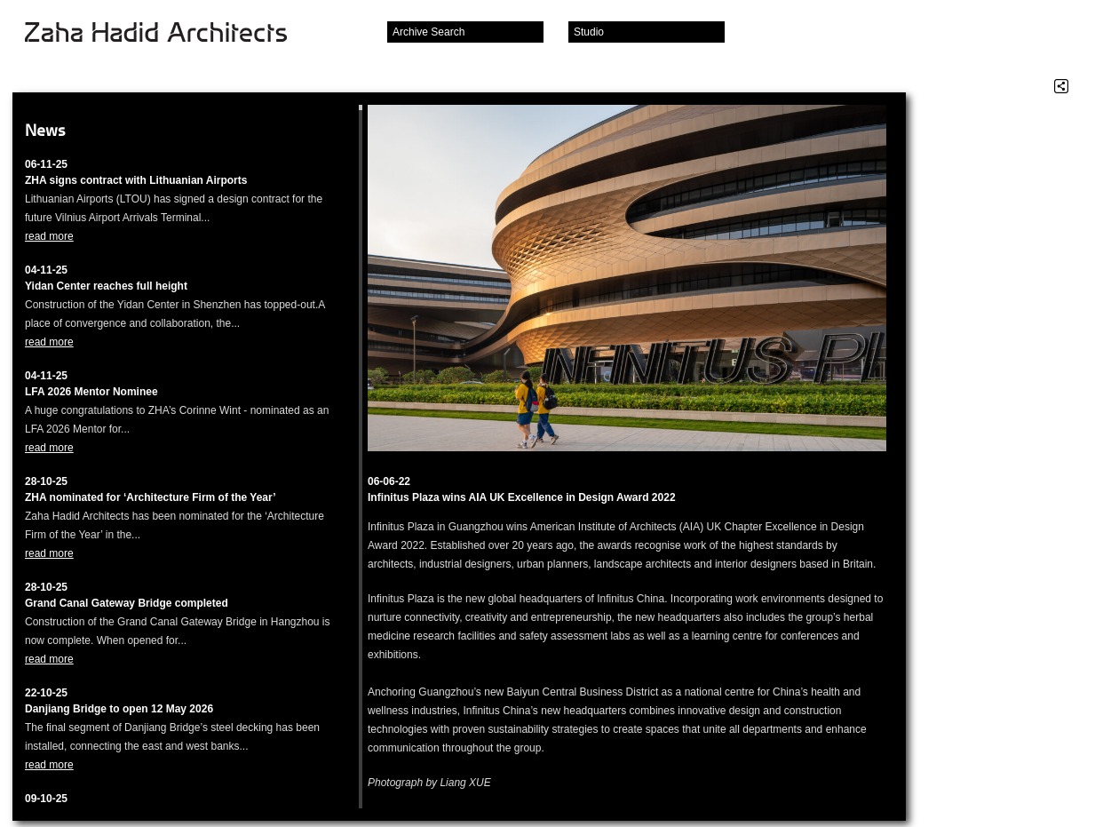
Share (1061, 86)
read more (49, 236)
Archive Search (428, 32)
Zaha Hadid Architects (170, 33)
